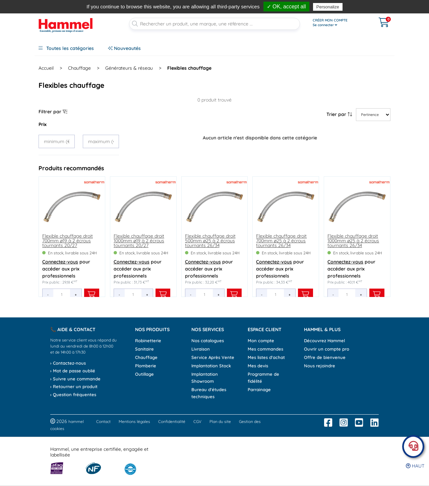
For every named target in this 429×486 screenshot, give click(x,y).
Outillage (144, 374)
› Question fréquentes (73, 394)
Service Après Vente (212, 357)
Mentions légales (134, 421)
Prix (43, 124)
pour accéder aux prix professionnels (66, 269)
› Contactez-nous (68, 363)
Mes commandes (265, 349)
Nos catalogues (207, 340)
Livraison (200, 349)
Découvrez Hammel (324, 340)
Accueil (46, 68)
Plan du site (220, 421)
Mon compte (261, 340)
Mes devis (258, 365)
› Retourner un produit (74, 386)
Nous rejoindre (319, 365)
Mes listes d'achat (266, 357)
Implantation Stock (211, 365)
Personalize (327, 6)
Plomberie (145, 365)
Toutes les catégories (66, 48)
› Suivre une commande (75, 378)
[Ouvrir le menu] (339, 23)
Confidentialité (171, 421)
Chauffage (146, 357)
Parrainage (259, 389)
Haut (415, 466)
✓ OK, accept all (286, 6)
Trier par (339, 114)
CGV (197, 421)
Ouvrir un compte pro (326, 349)
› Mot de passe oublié (72, 370)
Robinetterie (148, 340)
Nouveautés (124, 48)
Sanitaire (144, 349)
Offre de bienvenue (325, 357)
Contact (103, 421)
